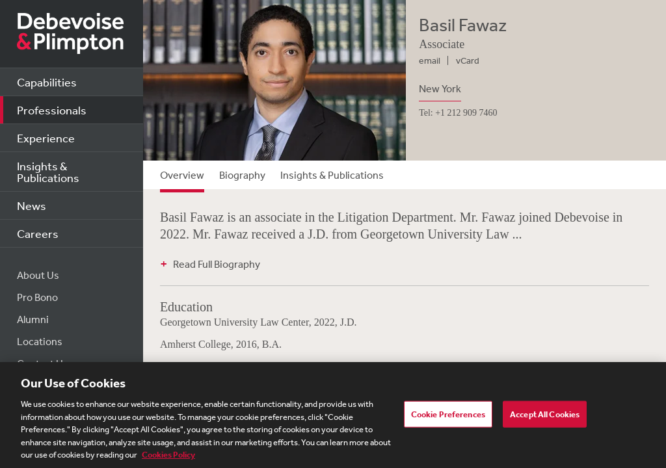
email (429, 60)
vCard (467, 60)
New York (440, 88)
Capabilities (47, 82)
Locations (39, 341)
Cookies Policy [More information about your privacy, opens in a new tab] (168, 455)
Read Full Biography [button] (216, 263)
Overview (182, 174)
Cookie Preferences (448, 414)
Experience (46, 138)
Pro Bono (37, 297)
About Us (38, 274)
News (31, 205)
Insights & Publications (48, 172)
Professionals (52, 110)
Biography (242, 174)
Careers (38, 233)
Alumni (33, 319)
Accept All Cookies (544, 414)
